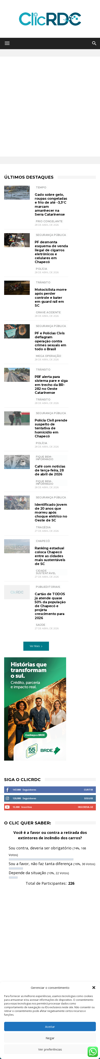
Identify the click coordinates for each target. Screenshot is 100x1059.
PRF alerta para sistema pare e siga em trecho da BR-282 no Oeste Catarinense (51, 385)
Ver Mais (36, 646)
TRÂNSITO (43, 282)
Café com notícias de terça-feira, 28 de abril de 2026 (50, 470)
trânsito (43, 399)
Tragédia (43, 527)
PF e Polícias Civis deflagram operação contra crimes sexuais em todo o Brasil (50, 341)
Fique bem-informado (45, 458)
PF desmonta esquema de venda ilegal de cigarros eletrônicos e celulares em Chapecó (51, 252)
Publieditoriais (48, 586)
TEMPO (41, 187)
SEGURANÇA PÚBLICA (51, 234)
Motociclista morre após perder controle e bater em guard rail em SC (51, 297)
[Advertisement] (50, 107)
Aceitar (50, 1027)
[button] (94, 987)
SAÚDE (40, 624)
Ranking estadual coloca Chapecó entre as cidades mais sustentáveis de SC (50, 556)
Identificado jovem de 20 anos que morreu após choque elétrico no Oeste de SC (51, 512)
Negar (50, 1038)
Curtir (88, 789)
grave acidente (48, 312)
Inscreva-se (85, 806)
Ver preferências (50, 1049)
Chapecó (43, 541)
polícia (41, 268)
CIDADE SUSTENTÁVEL (46, 572)
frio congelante (49, 221)
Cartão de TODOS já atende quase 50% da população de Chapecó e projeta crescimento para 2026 (50, 606)
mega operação (48, 355)
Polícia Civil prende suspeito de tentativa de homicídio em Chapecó (51, 428)
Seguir (88, 798)
